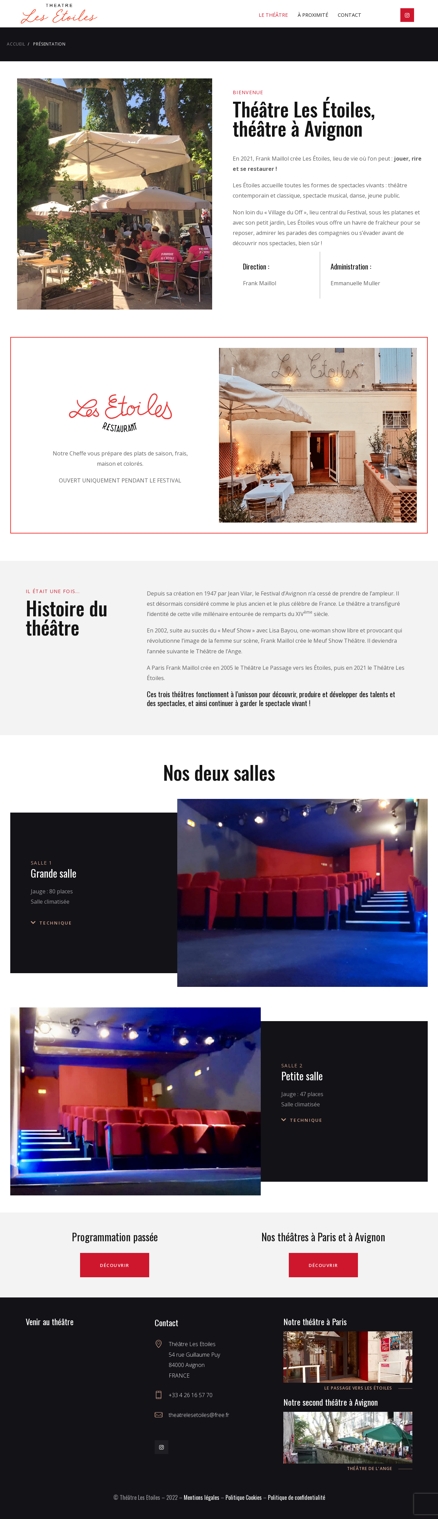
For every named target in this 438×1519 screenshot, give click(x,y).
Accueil (16, 44)
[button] (97, 923)
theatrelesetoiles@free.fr (199, 1415)
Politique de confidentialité (296, 1497)
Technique (55, 923)
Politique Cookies (244, 1497)
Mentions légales (201, 1497)
